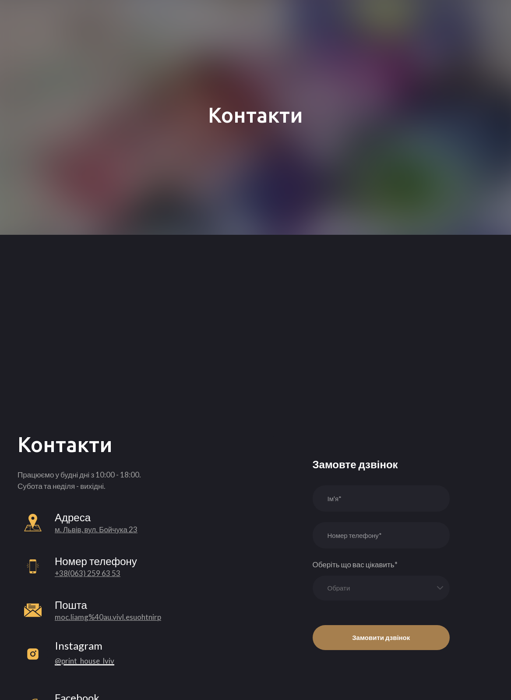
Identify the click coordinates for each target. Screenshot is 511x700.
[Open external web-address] (33, 654)
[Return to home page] (56, 16)
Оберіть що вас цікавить (355, 564)
